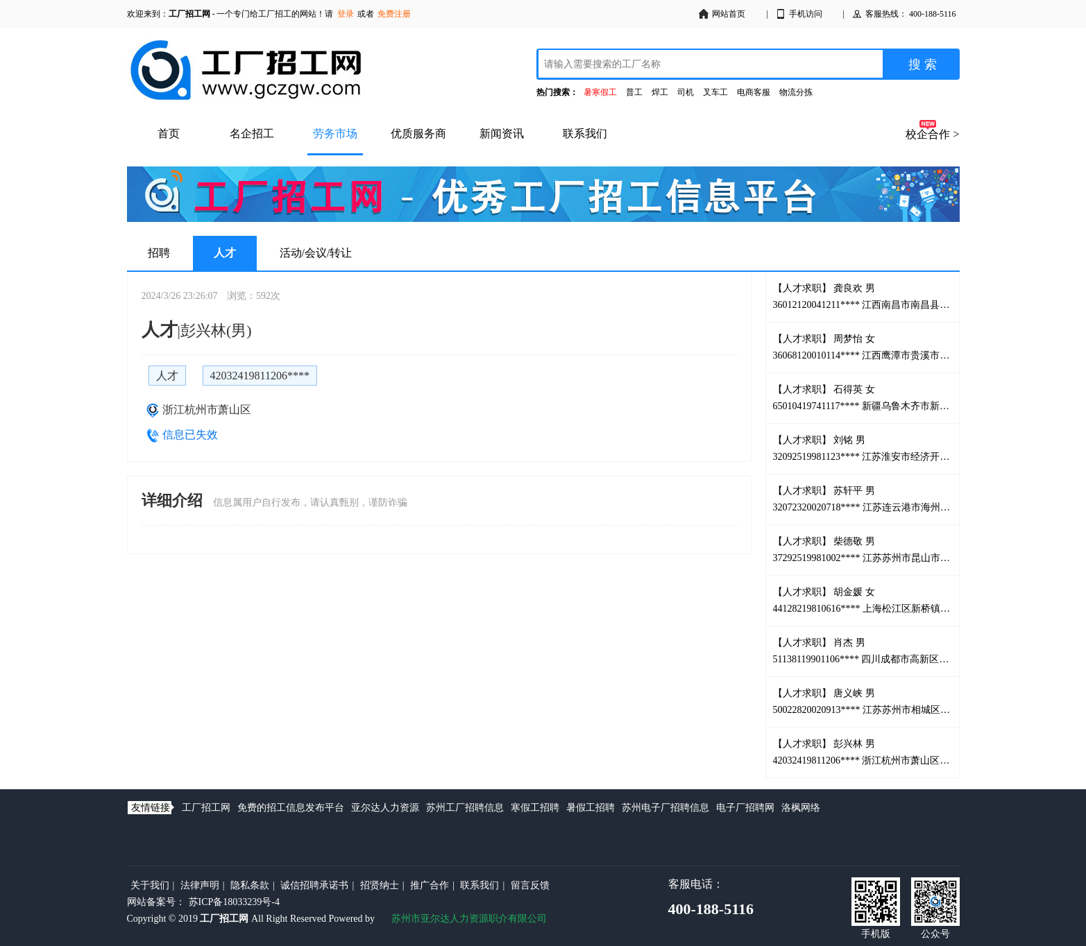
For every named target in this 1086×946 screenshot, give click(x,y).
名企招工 (252, 133)
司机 (685, 92)
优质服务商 (418, 133)
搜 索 (922, 64)
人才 (225, 253)
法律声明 (199, 885)
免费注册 (394, 14)
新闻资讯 (502, 133)
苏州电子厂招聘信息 (665, 807)
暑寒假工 (600, 92)
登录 (345, 14)
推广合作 (429, 885)
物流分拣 (796, 92)
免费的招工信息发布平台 (290, 807)
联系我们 (585, 133)
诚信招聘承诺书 (314, 885)
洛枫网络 (800, 807)
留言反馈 (530, 885)
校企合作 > (932, 134)
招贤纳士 (379, 885)
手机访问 (798, 13)
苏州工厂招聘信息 (465, 807)
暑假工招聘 (590, 807)
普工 (634, 92)
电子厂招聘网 (745, 807)
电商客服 (753, 92)
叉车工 (715, 92)
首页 (169, 133)
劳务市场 (335, 133)
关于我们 (149, 885)
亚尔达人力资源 (385, 807)
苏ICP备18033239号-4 (234, 902)
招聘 (159, 253)
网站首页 (721, 13)
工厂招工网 (206, 807)
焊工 (660, 92)
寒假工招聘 (535, 807)
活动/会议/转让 (316, 253)
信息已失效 (190, 434)
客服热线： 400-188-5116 (903, 13)
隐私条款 (249, 885)
